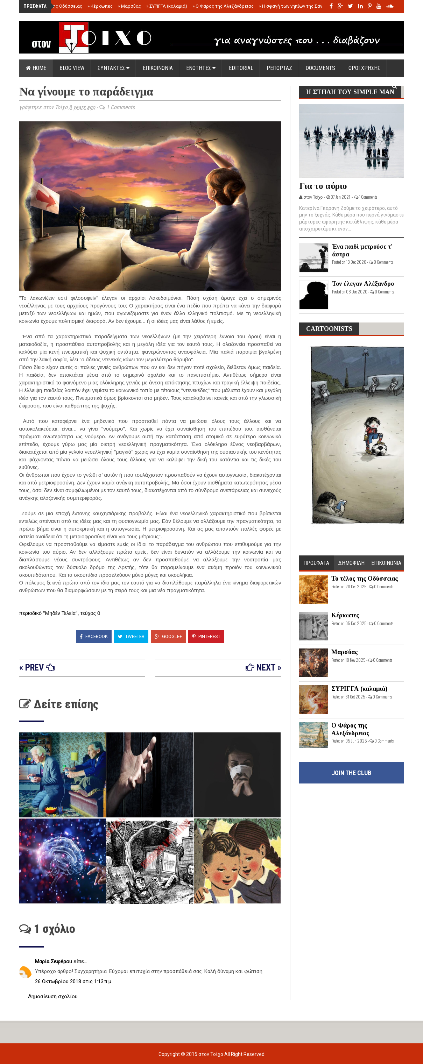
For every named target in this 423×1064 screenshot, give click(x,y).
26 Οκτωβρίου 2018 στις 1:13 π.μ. (73, 981)
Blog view (71, 68)
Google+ (168, 636)
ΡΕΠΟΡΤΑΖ (279, 68)
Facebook (94, 636)
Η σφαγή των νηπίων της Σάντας (294, 6)
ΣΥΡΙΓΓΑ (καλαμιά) (166, 6)
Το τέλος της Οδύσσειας (55, 6)
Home (36, 68)
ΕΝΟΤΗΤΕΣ (201, 68)
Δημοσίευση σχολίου (53, 996)
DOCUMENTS (320, 68)
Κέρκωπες (100, 6)
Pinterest (206, 636)
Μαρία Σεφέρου (54, 961)
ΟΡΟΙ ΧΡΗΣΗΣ (364, 68)
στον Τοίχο (211, 1054)
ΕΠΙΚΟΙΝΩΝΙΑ (158, 68)
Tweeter (131, 636)
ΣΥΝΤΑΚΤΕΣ (113, 68)
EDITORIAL (241, 68)
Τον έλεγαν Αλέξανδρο (363, 283)
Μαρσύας (129, 6)
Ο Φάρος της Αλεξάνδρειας (223, 6)
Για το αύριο (323, 186)
